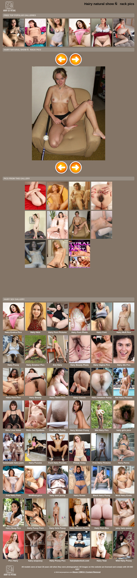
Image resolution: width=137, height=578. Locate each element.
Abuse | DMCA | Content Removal (86, 572)
